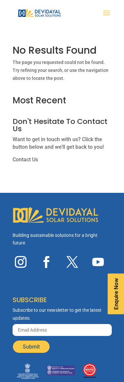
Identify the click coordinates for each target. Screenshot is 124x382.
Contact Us (25, 159)
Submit (31, 347)
